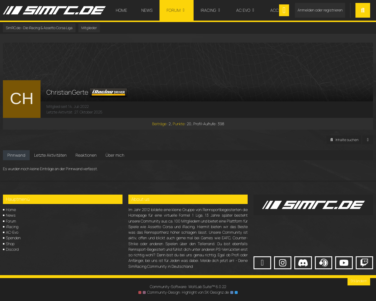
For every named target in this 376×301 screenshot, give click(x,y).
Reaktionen (86, 155)
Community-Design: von (188, 292)
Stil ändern (358, 280)
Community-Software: (188, 286)
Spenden (13, 237)
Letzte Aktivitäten (50, 155)
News (11, 215)
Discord (12, 249)
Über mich (114, 155)
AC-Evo (12, 232)
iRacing (12, 226)
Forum (11, 221)
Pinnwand (16, 155)
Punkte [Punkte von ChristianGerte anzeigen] (178, 123)
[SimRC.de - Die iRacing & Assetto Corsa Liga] (54, 10)
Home (11, 209)
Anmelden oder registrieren (320, 10)
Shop (10, 243)
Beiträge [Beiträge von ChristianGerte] (159, 123)
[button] (343, 140)
